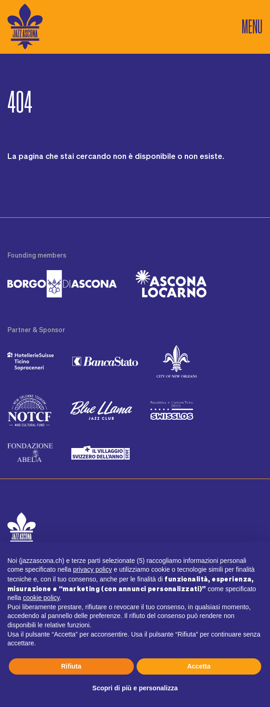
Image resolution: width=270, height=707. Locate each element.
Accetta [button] (199, 666)
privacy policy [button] (92, 569)
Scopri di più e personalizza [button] (134, 688)
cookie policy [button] (41, 597)
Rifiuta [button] (71, 666)
